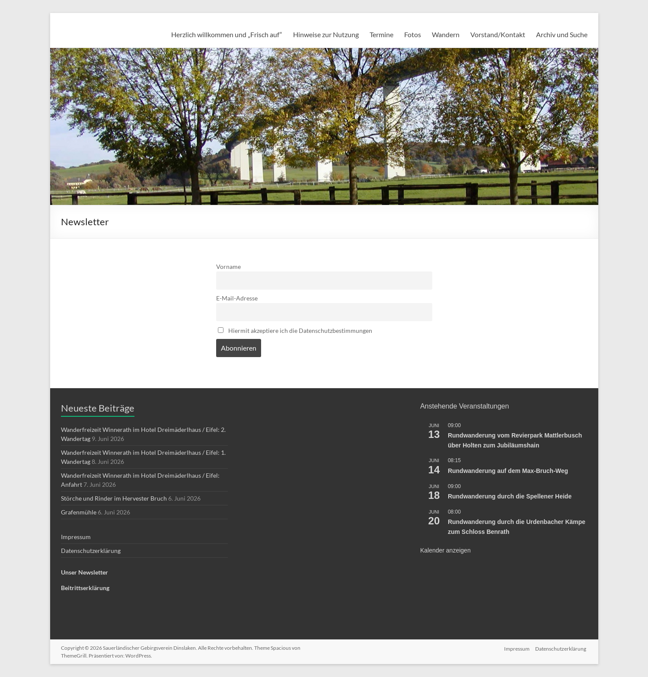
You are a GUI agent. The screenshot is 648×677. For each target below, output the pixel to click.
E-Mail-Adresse (237, 298)
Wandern (446, 34)
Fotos (412, 34)
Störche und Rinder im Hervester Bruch (114, 498)
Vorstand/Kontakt (497, 34)
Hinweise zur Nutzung (326, 34)
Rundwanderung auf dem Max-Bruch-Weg (508, 470)
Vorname (228, 266)
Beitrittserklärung (85, 587)
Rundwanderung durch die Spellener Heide (509, 496)
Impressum (76, 536)
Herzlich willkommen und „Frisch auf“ (226, 34)
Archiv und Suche (561, 34)
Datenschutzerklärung (91, 550)
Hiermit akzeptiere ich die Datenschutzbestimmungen (295, 330)
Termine (381, 34)
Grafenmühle (78, 512)
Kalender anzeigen (445, 550)
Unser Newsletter (84, 572)
